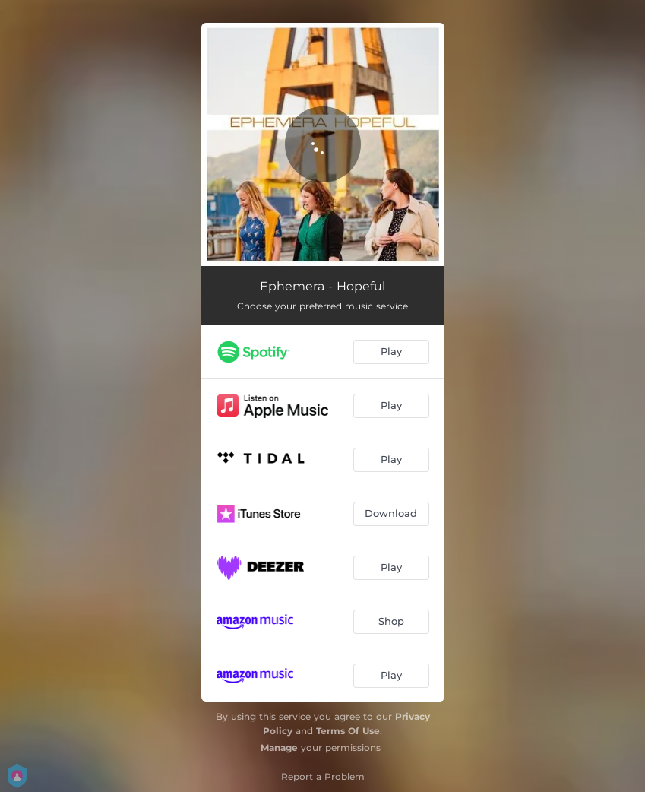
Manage (279, 747)
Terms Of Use (348, 731)
